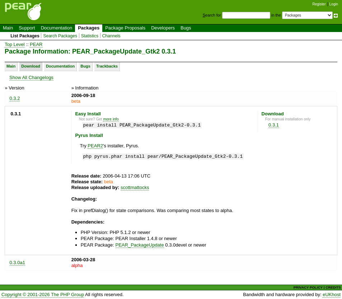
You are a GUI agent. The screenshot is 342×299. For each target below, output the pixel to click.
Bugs (186, 28)
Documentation (56, 28)
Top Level (15, 44)
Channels (111, 35)
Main (8, 28)
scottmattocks (135, 187)
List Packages (24, 35)
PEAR (36, 44)
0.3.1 (273, 125)
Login (333, 4)
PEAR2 (95, 145)
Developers (163, 28)
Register (319, 4)
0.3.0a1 (17, 262)
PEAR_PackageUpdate (140, 245)
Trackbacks (107, 66)
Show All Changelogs (31, 77)
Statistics (89, 35)
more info (110, 119)
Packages (88, 28)
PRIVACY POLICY (308, 287)
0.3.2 (15, 98)
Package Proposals (125, 28)
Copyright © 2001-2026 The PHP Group (42, 294)
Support (27, 28)
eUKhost (332, 294)
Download (30, 66)
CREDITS (333, 287)
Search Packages (60, 35)
